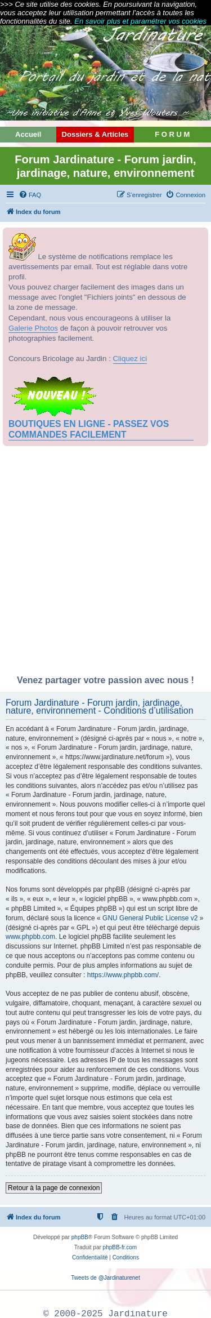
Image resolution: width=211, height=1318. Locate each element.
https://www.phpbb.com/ (123, 975)
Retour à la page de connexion (54, 1188)
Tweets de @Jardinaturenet (105, 1278)
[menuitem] (30, 195)
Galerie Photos (33, 328)
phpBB (79, 1237)
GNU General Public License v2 (149, 918)
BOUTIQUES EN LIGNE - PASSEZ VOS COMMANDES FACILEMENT (88, 429)
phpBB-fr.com (120, 1247)
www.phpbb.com (30, 937)
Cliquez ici (130, 358)
